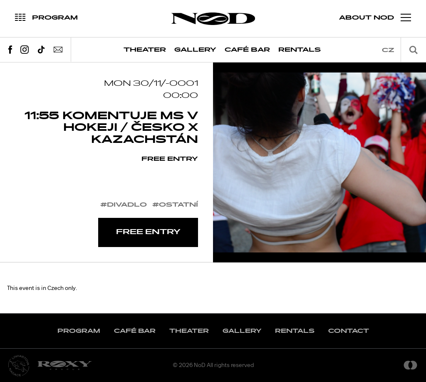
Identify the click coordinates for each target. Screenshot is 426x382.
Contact (348, 331)
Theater (145, 50)
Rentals (299, 50)
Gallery (195, 50)
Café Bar (247, 50)
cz (388, 50)
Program (78, 331)
